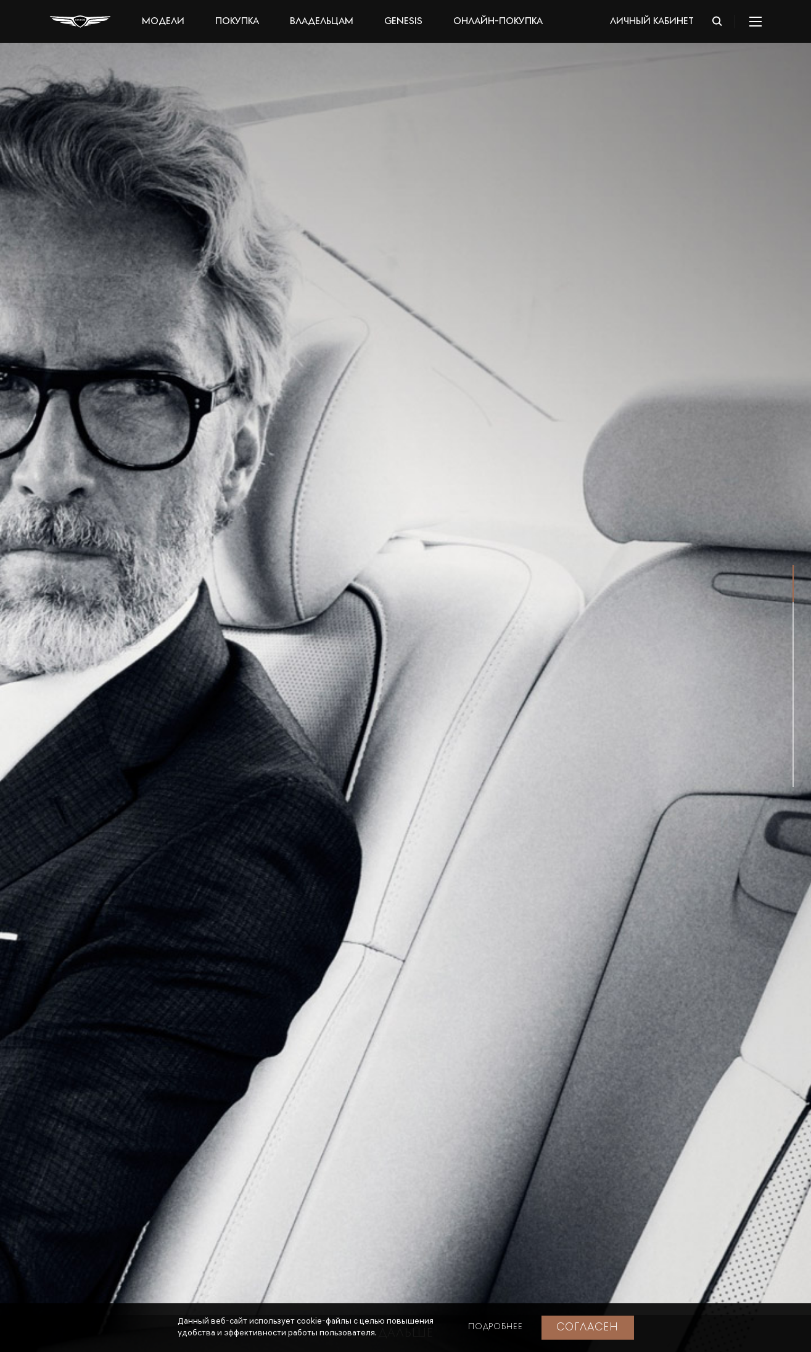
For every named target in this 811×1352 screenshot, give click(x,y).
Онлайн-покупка (498, 22)
